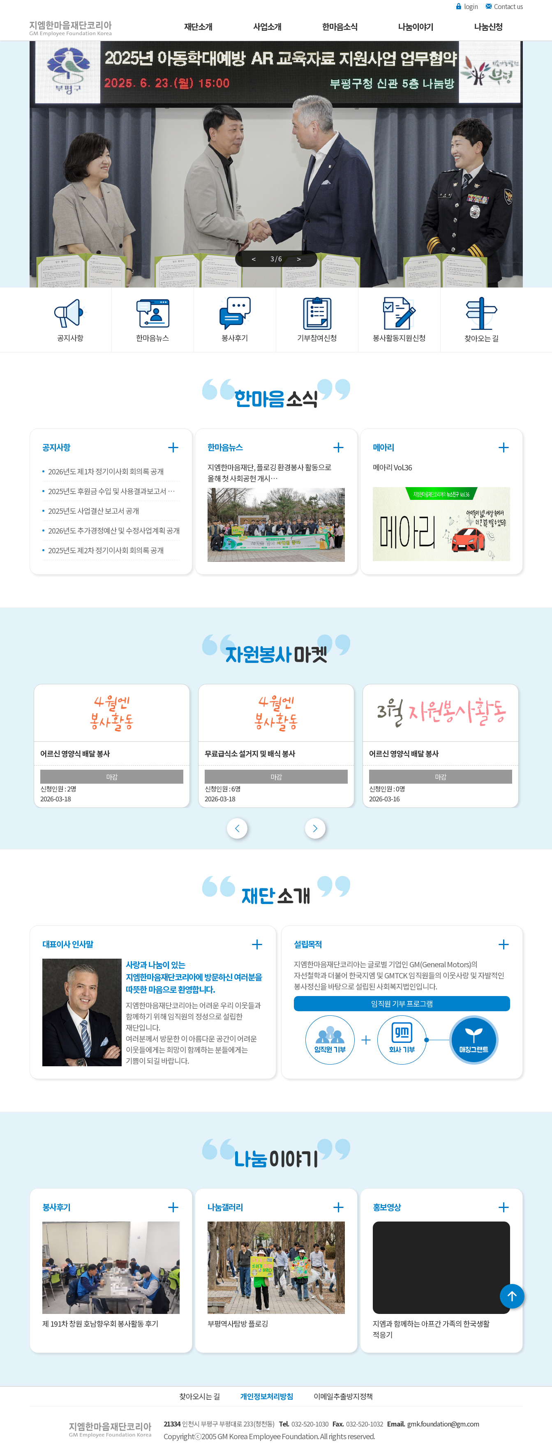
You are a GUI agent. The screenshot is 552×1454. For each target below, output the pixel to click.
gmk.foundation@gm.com (443, 1424)
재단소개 (198, 26)
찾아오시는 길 (199, 1396)
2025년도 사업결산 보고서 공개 (93, 510)
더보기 (173, 447)
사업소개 (267, 26)
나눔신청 (488, 26)
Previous (237, 828)
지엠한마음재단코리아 (62, 21)
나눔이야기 (415, 26)
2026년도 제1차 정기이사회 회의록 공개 (106, 471)
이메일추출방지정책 (343, 1396)
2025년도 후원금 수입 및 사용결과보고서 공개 (114, 490)
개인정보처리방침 (266, 1396)
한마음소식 (339, 26)
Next (315, 828)
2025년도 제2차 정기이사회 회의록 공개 (106, 550)
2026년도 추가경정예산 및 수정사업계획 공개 (114, 530)
